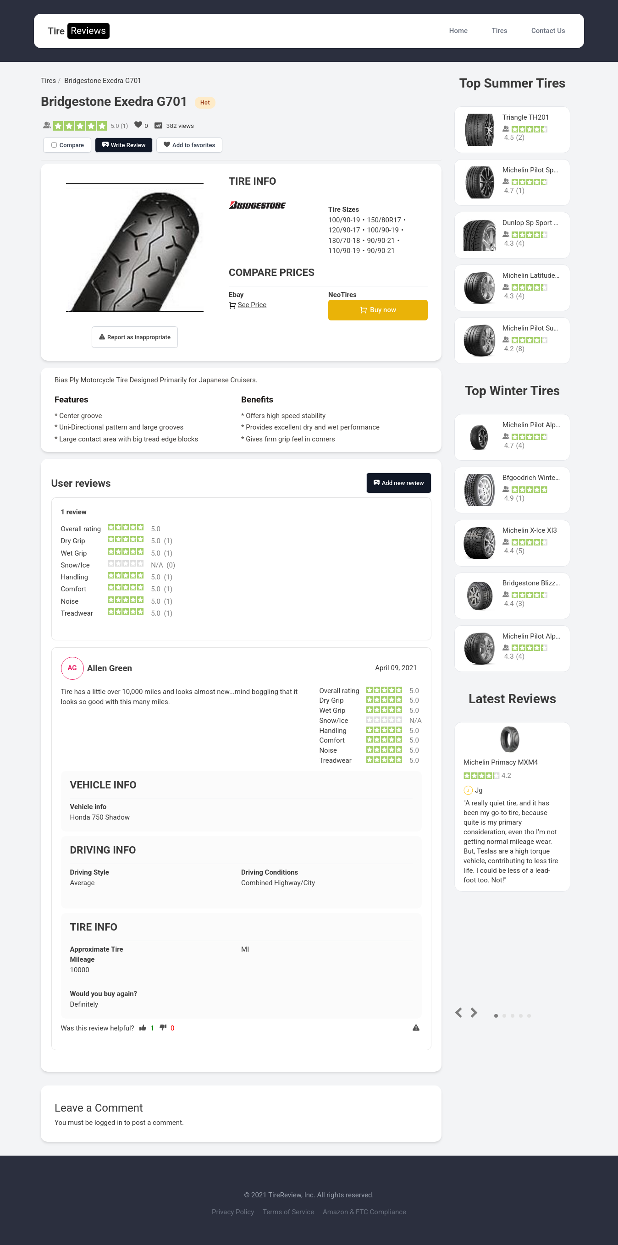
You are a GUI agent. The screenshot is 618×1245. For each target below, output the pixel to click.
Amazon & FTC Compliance (364, 1212)
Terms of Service (289, 1212)
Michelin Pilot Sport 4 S (538, 170)
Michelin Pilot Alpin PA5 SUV (546, 425)
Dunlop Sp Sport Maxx (536, 223)
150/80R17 (384, 220)
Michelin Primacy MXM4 (501, 762)
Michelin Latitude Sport (537, 275)
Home (458, 31)
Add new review (399, 482)
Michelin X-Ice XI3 (529, 530)
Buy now (378, 310)
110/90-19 (344, 251)
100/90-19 (344, 220)
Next (472, 1012)
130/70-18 (344, 241)
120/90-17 (344, 230)
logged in (108, 1122)
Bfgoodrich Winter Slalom (541, 478)
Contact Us (548, 31)
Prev (460, 1012)
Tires (500, 31)
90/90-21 (381, 241)
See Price (247, 305)
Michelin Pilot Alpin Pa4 (538, 636)
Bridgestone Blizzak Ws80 (542, 583)
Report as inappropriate (135, 337)
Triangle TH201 (525, 117)
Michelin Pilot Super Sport (542, 328)
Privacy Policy (234, 1212)
